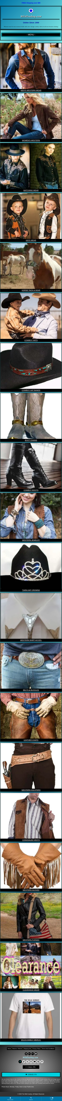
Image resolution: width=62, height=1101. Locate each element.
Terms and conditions (48, 1048)
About (9, 1048)
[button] (20, 1061)
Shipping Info (27, 1048)
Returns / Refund (17, 1048)
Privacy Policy (36, 1048)
